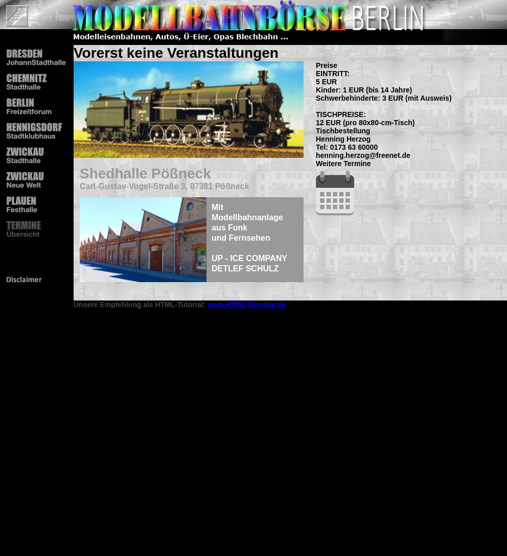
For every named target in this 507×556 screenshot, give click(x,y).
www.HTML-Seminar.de (247, 304)
